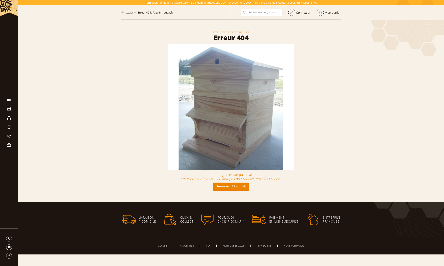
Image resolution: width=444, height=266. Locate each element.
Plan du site (264, 245)
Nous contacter (9, 145)
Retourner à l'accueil (231, 186)
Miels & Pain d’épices (9, 118)
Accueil (9, 99)
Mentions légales (234, 245)
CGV (208, 245)
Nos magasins (9, 127)
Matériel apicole (9, 108)
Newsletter (187, 245)
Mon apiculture (9, 136)
